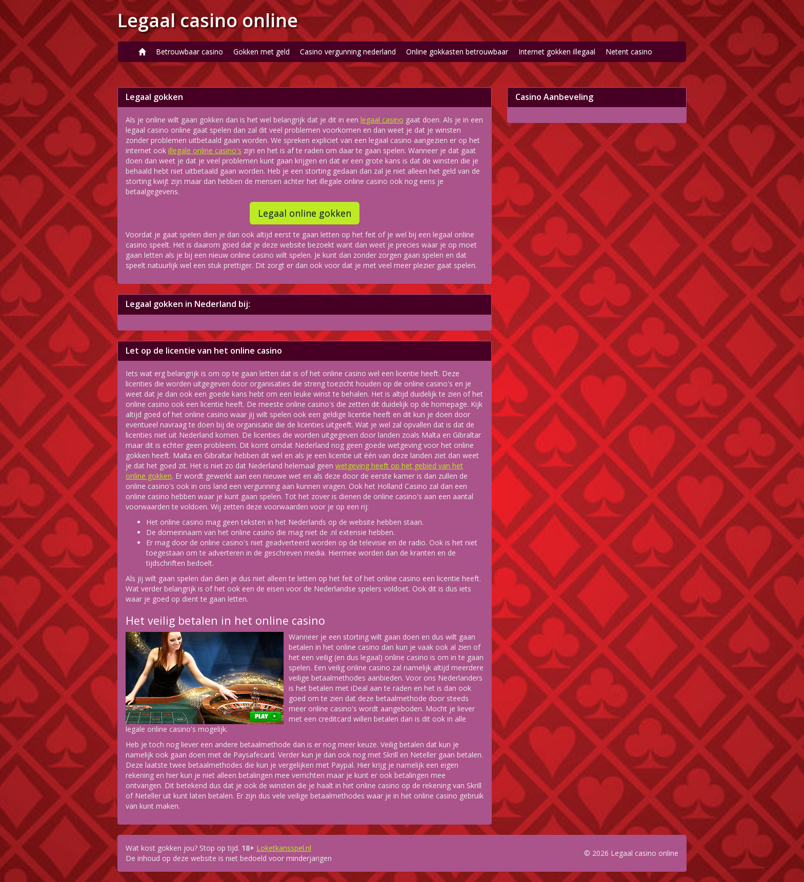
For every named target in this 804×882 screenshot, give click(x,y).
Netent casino (629, 51)
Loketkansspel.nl (283, 848)
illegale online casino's (205, 150)
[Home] (142, 52)
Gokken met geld (261, 51)
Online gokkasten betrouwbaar (457, 51)
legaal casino (382, 120)
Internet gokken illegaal (556, 51)
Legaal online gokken (304, 213)
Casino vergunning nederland (348, 51)
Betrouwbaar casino (189, 51)
